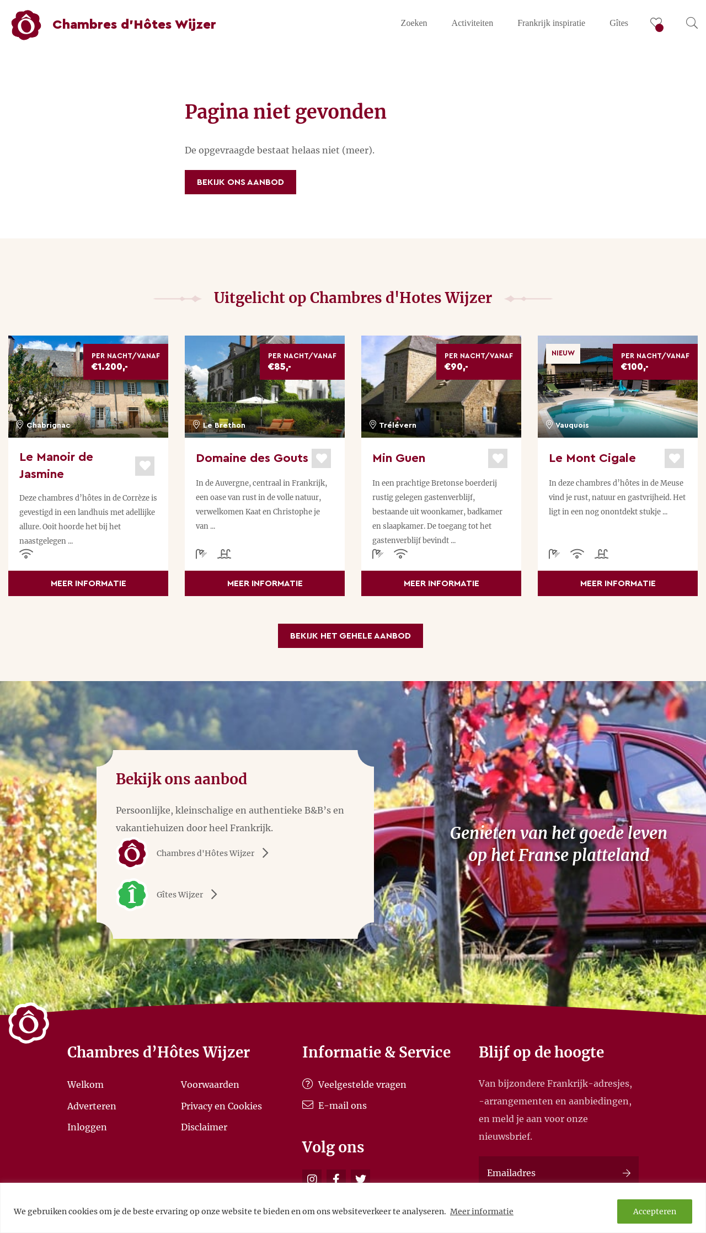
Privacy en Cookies (221, 1105)
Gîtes (618, 23)
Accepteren (654, 1211)
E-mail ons (334, 1105)
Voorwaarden (210, 1084)
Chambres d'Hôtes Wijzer (196, 853)
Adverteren (91, 1105)
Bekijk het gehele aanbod (350, 635)
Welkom (85, 1084)
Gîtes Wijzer (170, 894)
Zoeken (414, 23)
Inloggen (87, 1127)
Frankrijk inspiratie (551, 23)
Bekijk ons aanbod (240, 182)
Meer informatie (482, 1211)
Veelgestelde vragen (354, 1084)
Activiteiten (473, 23)
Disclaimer (204, 1127)
